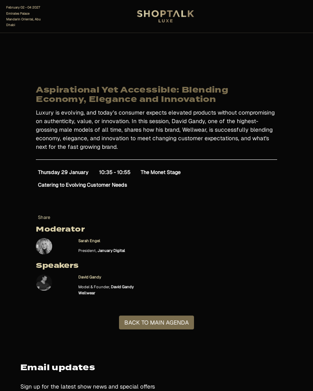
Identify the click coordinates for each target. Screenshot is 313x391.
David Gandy (89, 277)
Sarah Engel (89, 240)
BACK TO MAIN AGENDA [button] (156, 322)
